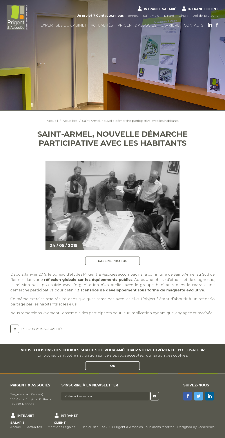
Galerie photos (112, 261)
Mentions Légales (61, 427)
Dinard (169, 16)
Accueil (52, 121)
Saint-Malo (151, 16)
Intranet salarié (160, 9)
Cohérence (206, 427)
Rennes (132, 16)
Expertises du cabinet (63, 25)
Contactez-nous (110, 16)
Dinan (183, 16)
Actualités (102, 25)
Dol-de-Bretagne (205, 16)
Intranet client (203, 9)
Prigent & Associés (136, 25)
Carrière (170, 25)
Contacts (193, 25)
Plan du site (89, 427)
